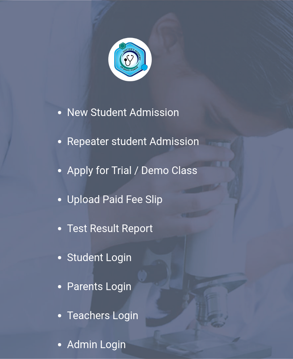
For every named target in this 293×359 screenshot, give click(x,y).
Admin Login (96, 344)
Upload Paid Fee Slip (115, 199)
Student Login (99, 257)
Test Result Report (110, 228)
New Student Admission (123, 112)
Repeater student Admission (133, 141)
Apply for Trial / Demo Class (132, 170)
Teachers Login (102, 315)
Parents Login (99, 286)
